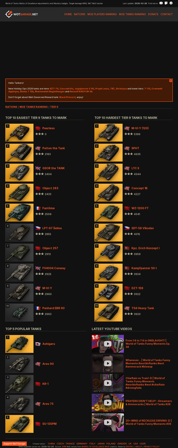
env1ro (129, 447)
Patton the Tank (50, 148)
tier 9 (54, 106)
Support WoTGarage (14, 443)
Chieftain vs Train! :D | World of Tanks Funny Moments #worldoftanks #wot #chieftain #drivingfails (145, 383)
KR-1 (41, 384)
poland (111, 443)
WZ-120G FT (136, 208)
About (138, 447)
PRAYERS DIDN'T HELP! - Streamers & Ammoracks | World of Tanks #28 (149, 402)
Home (68, 14)
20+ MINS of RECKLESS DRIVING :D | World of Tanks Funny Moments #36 (149, 422)
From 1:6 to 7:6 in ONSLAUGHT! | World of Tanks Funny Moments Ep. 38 (148, 343)
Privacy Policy (151, 447)
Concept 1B (136, 188)
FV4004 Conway (50, 268)
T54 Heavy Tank (139, 308)
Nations (79, 14)
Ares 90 (44, 364)
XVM (64, 447)
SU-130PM (45, 424)
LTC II (131, 168)
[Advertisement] (89, 50)
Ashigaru (45, 344)
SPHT (131, 148)
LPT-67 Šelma (48, 228)
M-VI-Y (43, 288)
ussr (143, 443)
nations (11, 106)
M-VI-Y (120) (136, 128)
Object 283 (46, 188)
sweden (122, 443)
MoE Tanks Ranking (132, 14)
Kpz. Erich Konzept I (141, 248)
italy (92, 443)
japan (101, 443)
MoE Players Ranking (102, 14)
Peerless (45, 128)
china (51, 443)
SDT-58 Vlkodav (139, 228)
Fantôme (45, 208)
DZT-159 (133, 288)
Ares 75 (44, 404)
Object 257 (46, 248)
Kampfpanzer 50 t (140, 268)
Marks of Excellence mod (96, 447)
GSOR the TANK (50, 168)
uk (129, 443)
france (70, 443)
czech (60, 443)
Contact (167, 14)
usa (135, 443)
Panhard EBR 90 (50, 308)
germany (81, 443)
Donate (153, 14)
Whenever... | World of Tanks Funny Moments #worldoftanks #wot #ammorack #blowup (148, 363)
